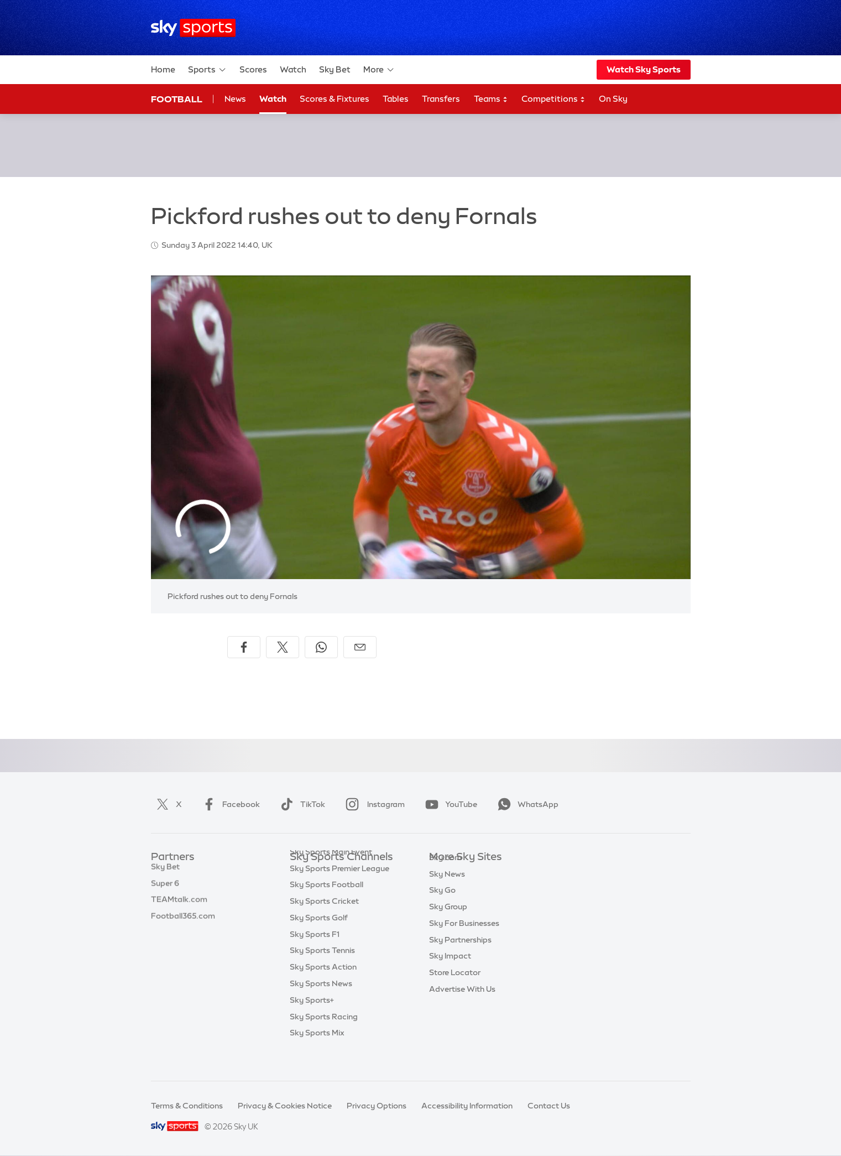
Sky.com (445, 874)
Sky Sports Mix (317, 1055)
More (379, 69)
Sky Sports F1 (314, 956)
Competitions (553, 99)
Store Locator (454, 989)
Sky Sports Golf (319, 940)
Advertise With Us (462, 1005)
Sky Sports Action (323, 989)
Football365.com (183, 923)
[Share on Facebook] (243, 647)
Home (163, 69)
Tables (396, 99)
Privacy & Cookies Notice (285, 1106)
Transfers (441, 99)
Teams (491, 99)
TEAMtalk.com (179, 906)
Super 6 (165, 890)
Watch (293, 69)
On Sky (613, 99)
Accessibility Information (467, 1106)
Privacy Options (376, 1106)
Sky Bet (335, 69)
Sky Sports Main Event (331, 874)
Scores (253, 69)
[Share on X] (282, 647)
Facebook (229, 804)
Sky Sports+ (312, 1022)
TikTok (300, 804)
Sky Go (442, 906)
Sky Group (448, 923)
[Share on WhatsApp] (321, 647)
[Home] (193, 28)
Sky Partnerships (460, 956)
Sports (207, 69)
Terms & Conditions (187, 1106)
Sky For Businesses (464, 940)
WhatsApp (525, 804)
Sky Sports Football (326, 906)
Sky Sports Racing (324, 1039)
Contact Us (548, 1106)
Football (176, 99)
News (235, 99)
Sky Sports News (321, 1005)
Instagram (373, 804)
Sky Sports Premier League (339, 890)
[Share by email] (360, 647)
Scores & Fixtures (334, 99)
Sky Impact (450, 972)
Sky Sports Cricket (324, 923)
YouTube (449, 804)
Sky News (447, 890)
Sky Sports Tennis (322, 972)
